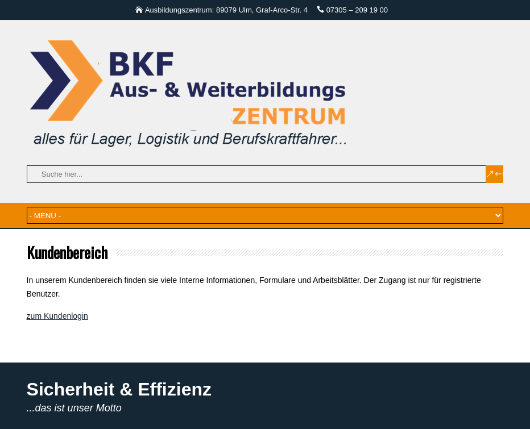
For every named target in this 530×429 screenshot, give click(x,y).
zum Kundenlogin (57, 315)
